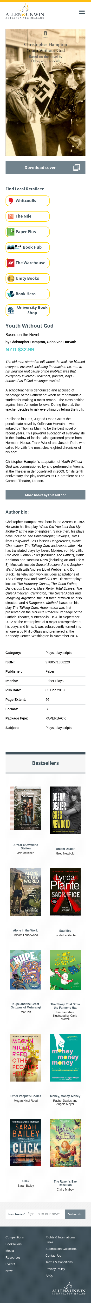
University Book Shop (32, 310)
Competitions (15, 1237)
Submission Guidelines (61, 1249)
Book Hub (32, 247)
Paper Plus (26, 231)
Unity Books (27, 278)
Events (10, 1264)
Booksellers (14, 1244)
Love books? (16, 1214)
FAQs (49, 1276)
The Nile (23, 216)
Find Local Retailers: (25, 189)
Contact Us (53, 1255)
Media (10, 1250)
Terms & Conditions (59, 1262)
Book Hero (26, 293)
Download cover (40, 167)
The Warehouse (30, 262)
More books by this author (45, 495)
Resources (13, 1257)
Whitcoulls (26, 200)
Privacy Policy (55, 1269)
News (9, 1271)
